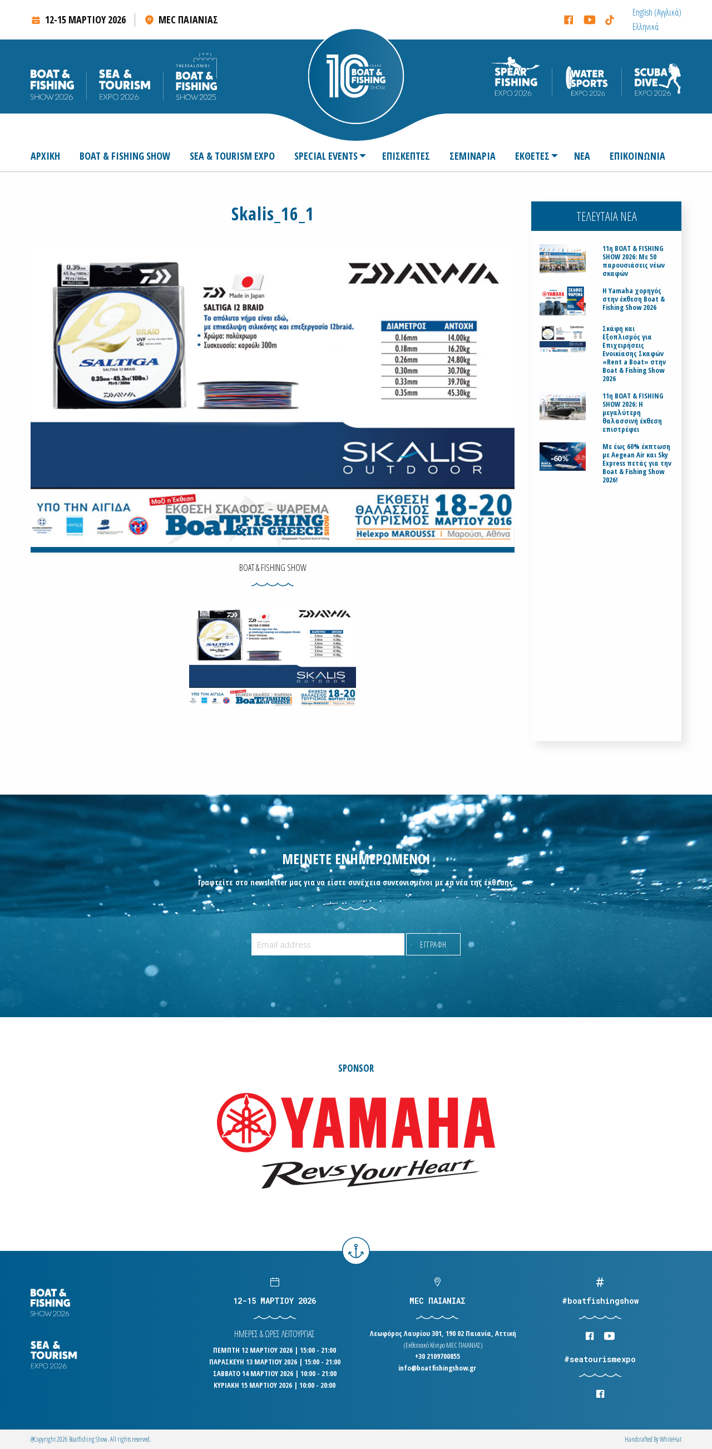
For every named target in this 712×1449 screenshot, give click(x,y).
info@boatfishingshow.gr (437, 1368)
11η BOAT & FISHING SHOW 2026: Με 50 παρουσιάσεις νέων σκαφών (633, 261)
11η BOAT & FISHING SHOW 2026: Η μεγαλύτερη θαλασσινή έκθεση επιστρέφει (633, 412)
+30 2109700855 (437, 1356)
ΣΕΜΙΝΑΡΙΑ (472, 155)
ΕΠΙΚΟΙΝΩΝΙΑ (637, 155)
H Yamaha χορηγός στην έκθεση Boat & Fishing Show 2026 (633, 299)
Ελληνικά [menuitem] (645, 27)
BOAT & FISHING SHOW (125, 155)
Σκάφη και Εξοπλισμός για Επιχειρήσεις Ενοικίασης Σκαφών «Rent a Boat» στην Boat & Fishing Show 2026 (634, 353)
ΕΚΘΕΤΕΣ (532, 155)
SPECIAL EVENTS (326, 155)
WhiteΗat (670, 1439)
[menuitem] (656, 12)
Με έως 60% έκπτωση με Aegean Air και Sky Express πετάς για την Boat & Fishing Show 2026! (636, 463)
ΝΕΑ (582, 155)
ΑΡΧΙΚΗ (45, 155)
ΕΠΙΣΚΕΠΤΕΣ (406, 155)
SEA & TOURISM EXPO (232, 155)
